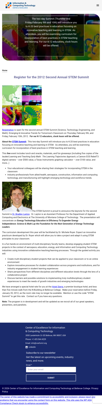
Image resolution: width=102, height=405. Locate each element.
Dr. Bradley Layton (21, 214)
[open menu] (97, 5)
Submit (51, 378)
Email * (29, 365)
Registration (8, 130)
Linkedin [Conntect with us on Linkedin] (31, 347)
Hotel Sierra (57, 286)
